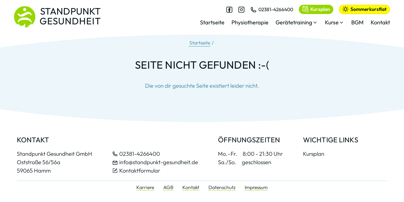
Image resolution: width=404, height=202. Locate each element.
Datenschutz (222, 187)
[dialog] (295, 19)
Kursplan (313, 153)
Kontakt (190, 187)
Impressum (256, 187)
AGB (168, 187)
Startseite (199, 43)
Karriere (145, 187)
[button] (297, 24)
